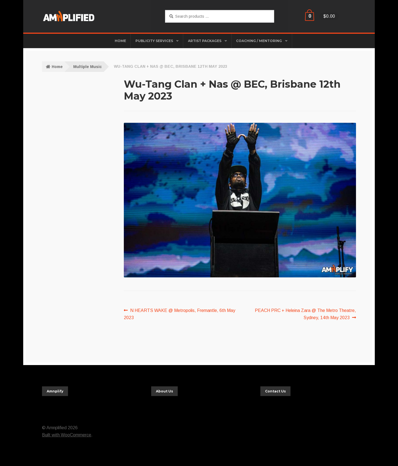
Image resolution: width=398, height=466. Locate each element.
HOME (120, 41)
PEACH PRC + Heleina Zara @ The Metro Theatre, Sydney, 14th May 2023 (305, 313)
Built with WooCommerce (66, 435)
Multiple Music (87, 66)
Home (57, 66)
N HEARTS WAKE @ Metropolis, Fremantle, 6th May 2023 (179, 313)
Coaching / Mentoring (259, 41)
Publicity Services (154, 41)
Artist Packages (204, 41)
